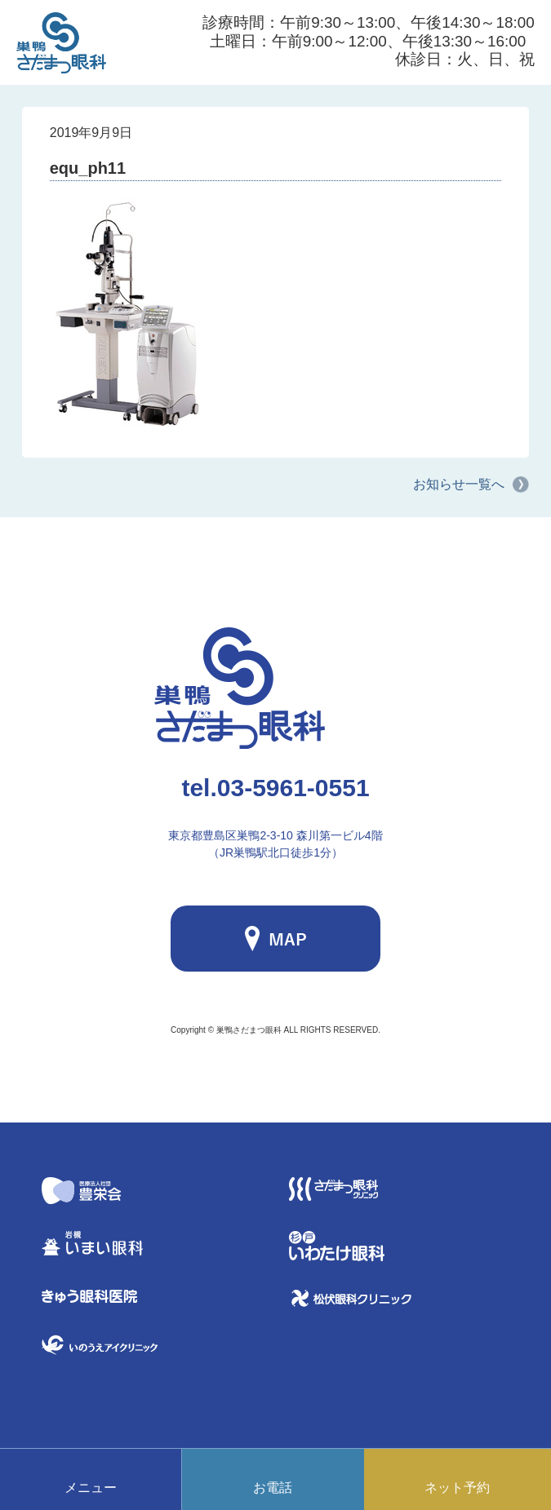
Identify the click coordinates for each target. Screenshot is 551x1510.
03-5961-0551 (275, 787)
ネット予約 (457, 1488)
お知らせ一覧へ (458, 484)
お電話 (272, 1488)
